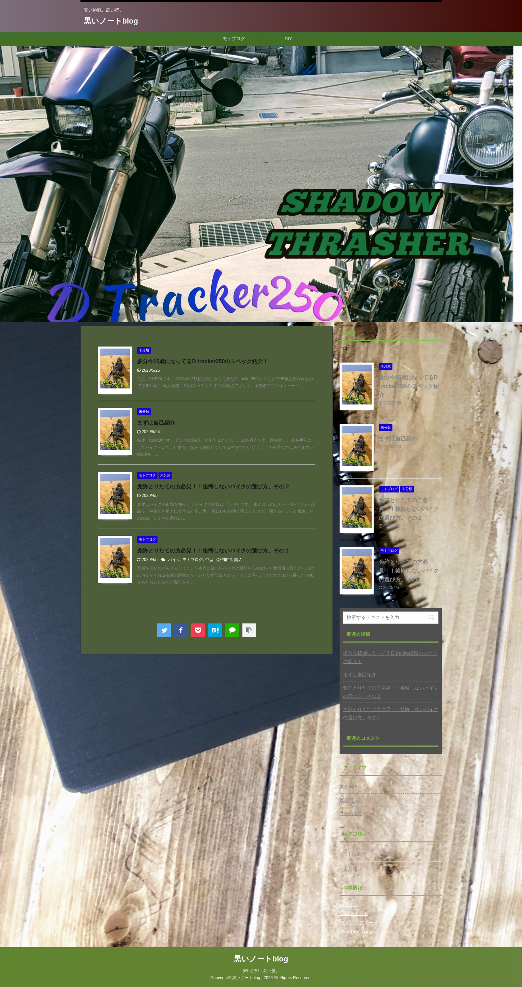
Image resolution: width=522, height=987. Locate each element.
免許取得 (224, 559)
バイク (174, 559)
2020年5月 (351, 787)
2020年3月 (351, 813)
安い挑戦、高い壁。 (261, 970)
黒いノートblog (111, 21)
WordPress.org (355, 931)
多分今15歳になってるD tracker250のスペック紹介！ (203, 361)
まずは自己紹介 (156, 423)
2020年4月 (351, 800)
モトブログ (234, 38)
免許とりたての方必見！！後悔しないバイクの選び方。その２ (213, 486)
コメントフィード (359, 922)
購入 (238, 559)
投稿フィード (354, 913)
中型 (209, 559)
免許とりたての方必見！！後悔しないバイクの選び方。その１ (213, 551)
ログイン (349, 904)
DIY (288, 38)
